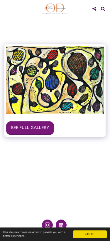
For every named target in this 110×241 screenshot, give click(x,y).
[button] (6, 8)
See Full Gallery (30, 127)
